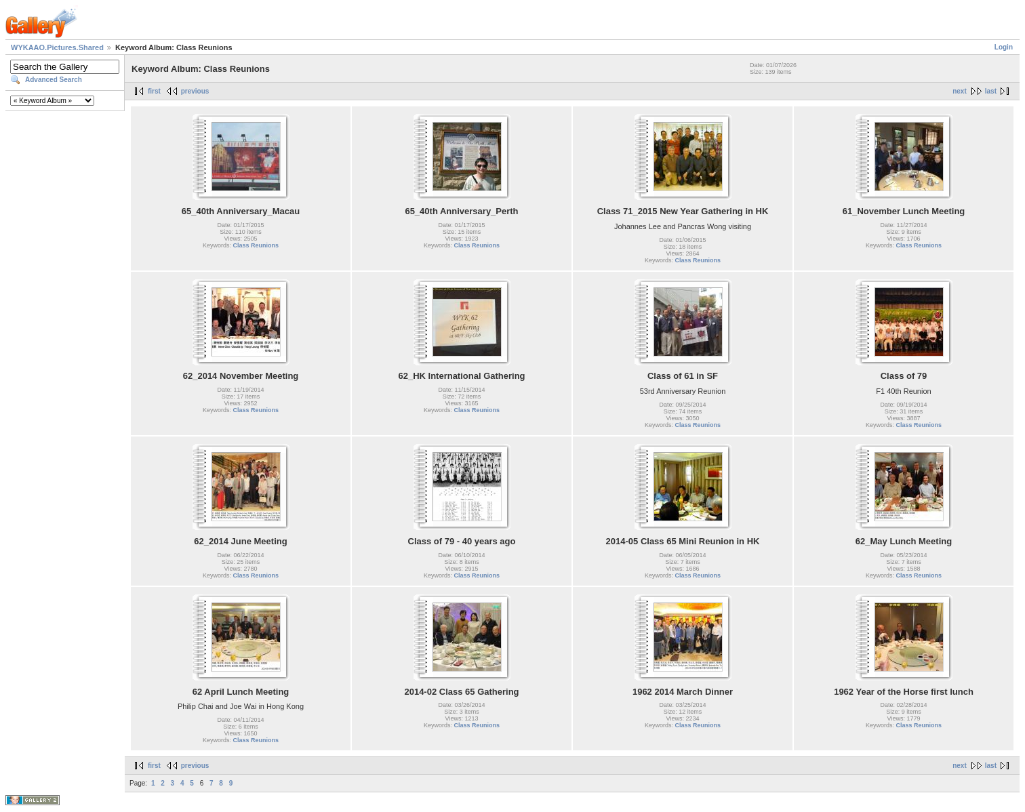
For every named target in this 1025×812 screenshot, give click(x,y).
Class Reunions (256, 245)
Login (1003, 47)
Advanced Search (53, 79)
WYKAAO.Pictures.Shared (57, 47)
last (991, 91)
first (154, 91)
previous (195, 91)
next (959, 91)
